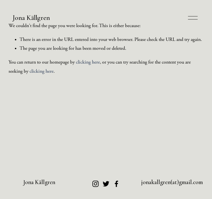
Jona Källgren (31, 18)
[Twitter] (106, 183)
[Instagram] (95, 183)
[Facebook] (116, 183)
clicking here (88, 62)
